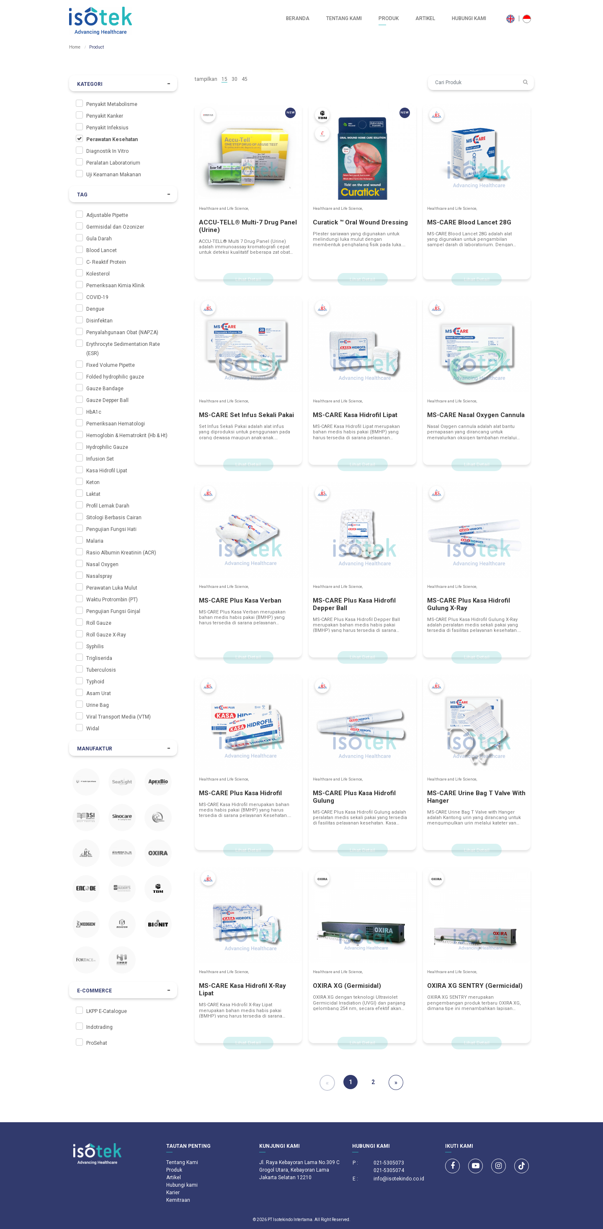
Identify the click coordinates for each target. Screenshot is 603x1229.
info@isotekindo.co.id (399, 1179)
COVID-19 (97, 297)
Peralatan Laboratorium (113, 163)
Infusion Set (100, 459)
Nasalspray (99, 576)
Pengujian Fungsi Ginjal (113, 611)
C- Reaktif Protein (106, 262)
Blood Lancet (101, 250)
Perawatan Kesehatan (112, 139)
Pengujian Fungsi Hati (111, 529)
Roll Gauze (98, 623)
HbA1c (93, 412)
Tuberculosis (101, 670)
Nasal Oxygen (102, 564)
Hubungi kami (469, 18)
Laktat (93, 494)
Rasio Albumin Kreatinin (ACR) (121, 553)
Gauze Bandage (105, 389)
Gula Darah (99, 239)
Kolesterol (98, 274)
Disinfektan (99, 321)
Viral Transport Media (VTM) (118, 717)
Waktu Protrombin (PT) (112, 600)
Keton (93, 482)
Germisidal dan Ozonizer (115, 227)
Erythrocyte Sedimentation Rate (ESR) (123, 348)
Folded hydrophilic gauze (115, 377)
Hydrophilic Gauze (107, 447)
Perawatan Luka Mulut (111, 588)
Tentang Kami (344, 18)
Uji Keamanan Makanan (113, 175)
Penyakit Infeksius (107, 128)
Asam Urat (98, 693)
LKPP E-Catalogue (106, 1011)
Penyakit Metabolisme (111, 104)
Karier (173, 1193)
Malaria (94, 541)
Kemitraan (178, 1200)
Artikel (425, 18)
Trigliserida (99, 658)
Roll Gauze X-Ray (106, 635)
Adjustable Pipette (107, 215)
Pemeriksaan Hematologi (115, 424)
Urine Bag (97, 705)
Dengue (95, 309)
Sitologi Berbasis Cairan (114, 517)
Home (74, 47)
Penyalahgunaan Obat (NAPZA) (122, 332)
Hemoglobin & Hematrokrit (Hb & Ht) (127, 435)
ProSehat (96, 1043)
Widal (92, 729)
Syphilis (95, 646)
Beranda (297, 18)
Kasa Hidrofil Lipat (106, 471)
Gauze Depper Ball (107, 400)
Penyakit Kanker (104, 116)
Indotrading (99, 1027)
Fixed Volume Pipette (110, 365)
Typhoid (95, 682)
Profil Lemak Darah (107, 506)
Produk (389, 18)
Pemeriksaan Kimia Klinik (115, 286)
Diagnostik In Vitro (107, 151)
